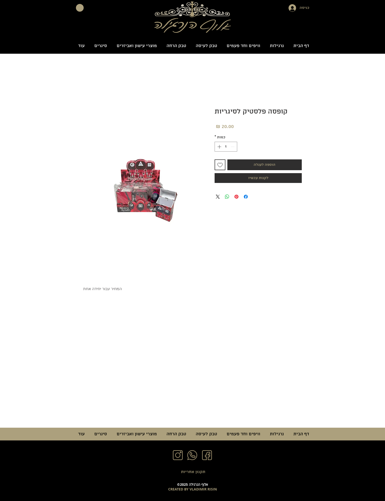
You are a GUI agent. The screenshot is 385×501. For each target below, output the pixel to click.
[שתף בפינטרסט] (236, 197)
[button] (80, 8)
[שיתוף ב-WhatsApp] (227, 197)
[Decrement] (233, 146)
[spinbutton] (226, 146)
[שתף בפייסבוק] (246, 197)
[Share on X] (218, 197)
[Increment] (218, 146)
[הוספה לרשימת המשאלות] (220, 164)
